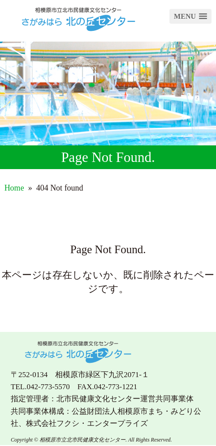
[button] (190, 16)
